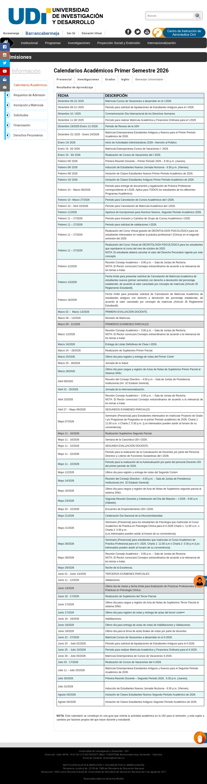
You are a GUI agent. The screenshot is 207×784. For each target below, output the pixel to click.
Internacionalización (161, 43)
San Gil (71, 33)
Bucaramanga (11, 33)
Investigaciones (79, 43)
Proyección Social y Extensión (118, 43)
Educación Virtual (92, 33)
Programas (53, 43)
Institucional (29, 43)
